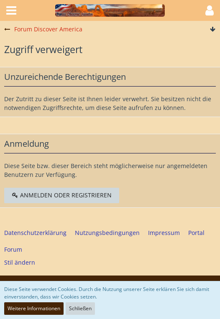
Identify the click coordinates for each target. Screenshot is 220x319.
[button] (11, 10)
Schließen (80, 308)
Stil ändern (19, 262)
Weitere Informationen (34, 308)
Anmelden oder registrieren (62, 195)
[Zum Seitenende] (212, 29)
